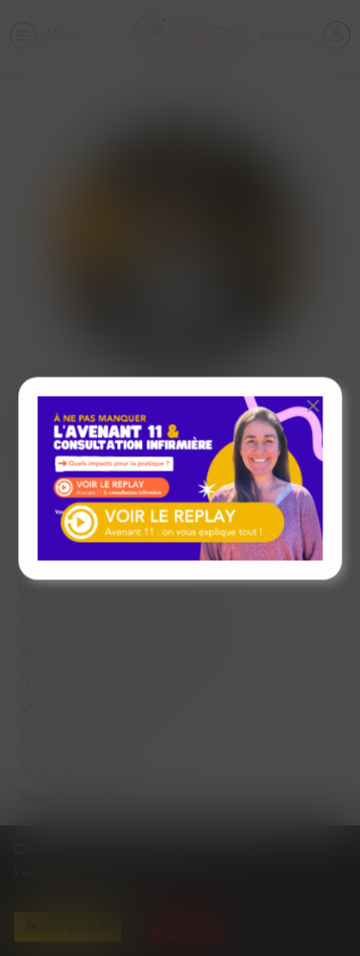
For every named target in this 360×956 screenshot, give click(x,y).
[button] (313, 405)
